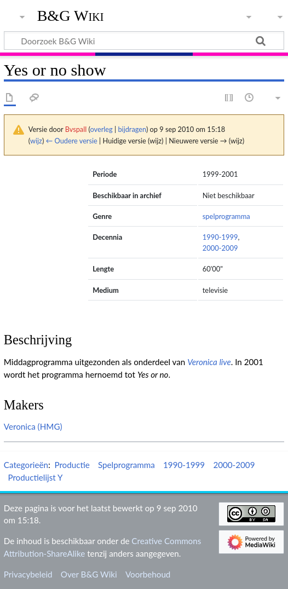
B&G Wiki (70, 16)
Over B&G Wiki (89, 574)
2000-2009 (220, 248)
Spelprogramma (126, 465)
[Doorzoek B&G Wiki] (144, 40)
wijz (36, 140)
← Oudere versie (71, 140)
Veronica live (209, 362)
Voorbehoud (147, 574)
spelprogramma (226, 216)
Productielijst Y (35, 477)
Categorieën (26, 465)
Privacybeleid (28, 574)
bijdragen (132, 129)
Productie (71, 465)
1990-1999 (220, 237)
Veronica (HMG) (33, 426)
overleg (101, 129)
